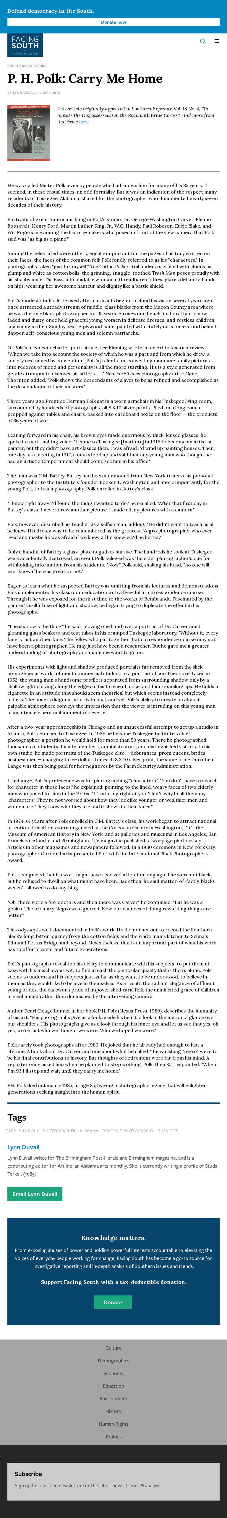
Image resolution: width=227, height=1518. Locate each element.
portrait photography (128, 1130)
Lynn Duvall (25, 92)
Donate (113, 1302)
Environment (113, 1398)
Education (113, 1385)
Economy (113, 1373)
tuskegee (168, 1130)
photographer (59, 1130)
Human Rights (114, 1423)
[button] (217, 41)
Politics (113, 1436)
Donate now (113, 22)
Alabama (89, 1130)
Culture (114, 1347)
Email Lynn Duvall (34, 1194)
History (113, 1411)
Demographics (113, 1360)
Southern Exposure (27, 65)
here (84, 122)
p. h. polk (29, 1130)
